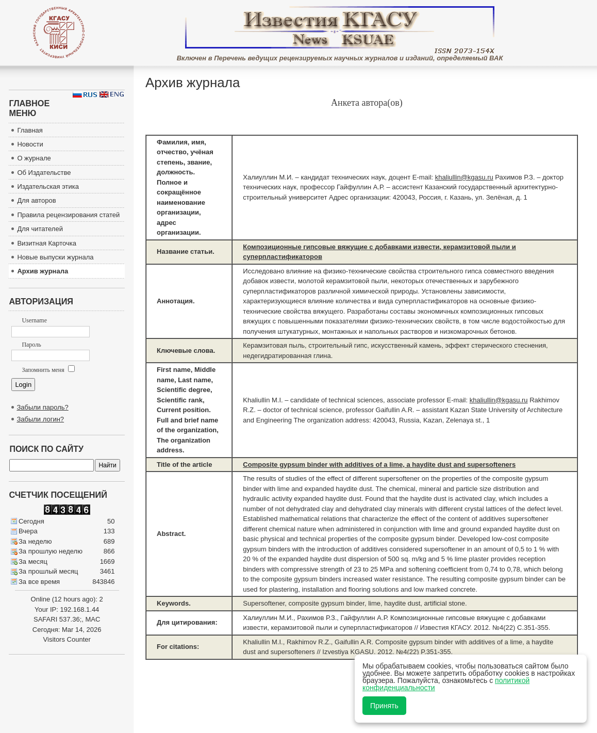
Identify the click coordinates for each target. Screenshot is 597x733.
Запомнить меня (48, 369)
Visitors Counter (67, 639)
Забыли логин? (40, 419)
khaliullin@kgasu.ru (464, 177)
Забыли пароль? (42, 407)
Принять (384, 706)
